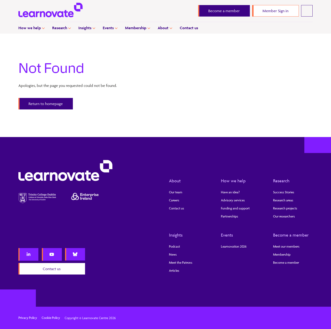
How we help (29, 28)
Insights (84, 28)
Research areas (283, 200)
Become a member (291, 235)
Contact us (189, 28)
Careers (174, 200)
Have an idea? (230, 192)
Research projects (285, 208)
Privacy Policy (27, 317)
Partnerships (229, 216)
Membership (135, 28)
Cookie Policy (51, 317)
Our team (175, 192)
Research (59, 28)
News (173, 254)
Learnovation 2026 (234, 246)
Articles (174, 270)
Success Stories (283, 192)
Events (108, 28)
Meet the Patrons (180, 262)
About (163, 28)
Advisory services (233, 200)
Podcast (174, 246)
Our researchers (284, 216)
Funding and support (235, 208)
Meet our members (286, 246)
